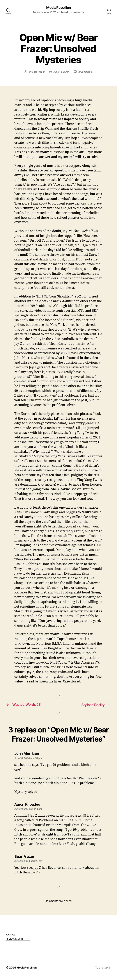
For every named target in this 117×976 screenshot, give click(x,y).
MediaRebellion (58, 7)
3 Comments (85, 71)
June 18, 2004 (61, 71)
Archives (10, 934)
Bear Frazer (38, 71)
